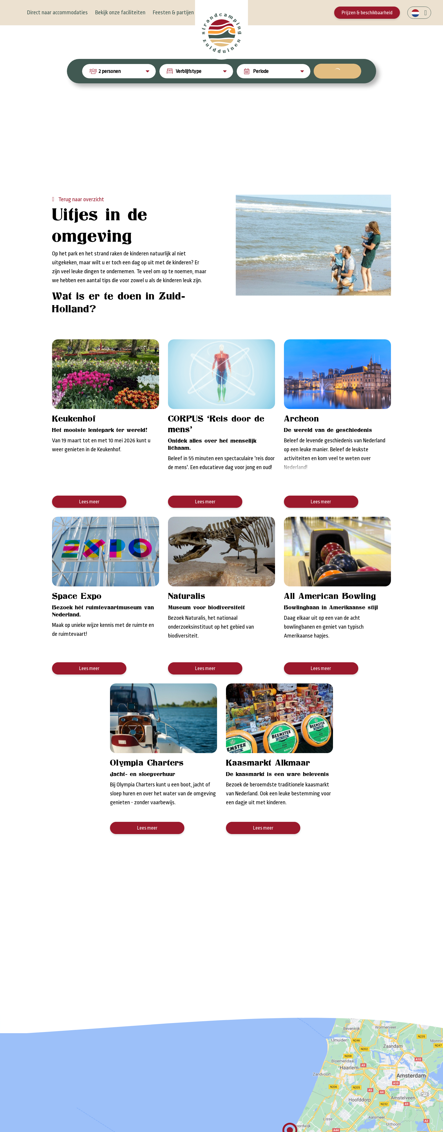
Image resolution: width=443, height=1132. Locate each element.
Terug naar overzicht (80, 224)
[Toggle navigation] (16, 13)
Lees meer (89, 527)
